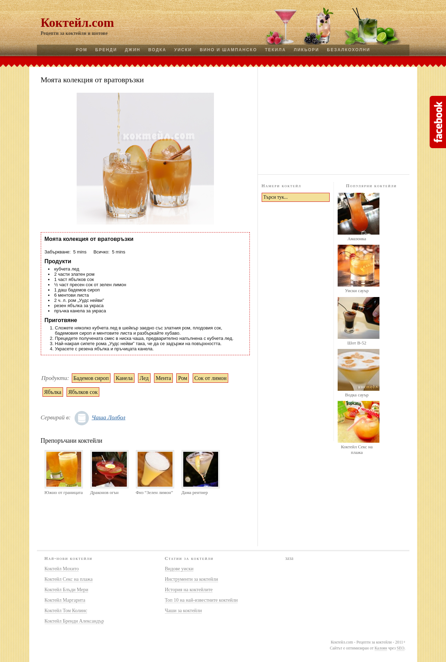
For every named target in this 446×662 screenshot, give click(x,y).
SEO (400, 648)
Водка (157, 49)
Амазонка (356, 238)
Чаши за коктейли (183, 610)
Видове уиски (179, 568)
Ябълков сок (83, 392)
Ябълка (52, 392)
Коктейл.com (77, 23)
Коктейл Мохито (62, 568)
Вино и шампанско (228, 49)
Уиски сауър (357, 290)
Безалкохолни (348, 49)
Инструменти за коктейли (191, 579)
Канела (124, 378)
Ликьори (306, 49)
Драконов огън (104, 492)
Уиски (183, 49)
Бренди (106, 49)
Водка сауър (356, 394)
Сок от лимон (210, 378)
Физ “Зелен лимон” (154, 492)
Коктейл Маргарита (65, 600)
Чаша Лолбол (108, 417)
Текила (275, 49)
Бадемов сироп (91, 378)
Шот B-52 (356, 342)
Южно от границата (64, 492)
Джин (132, 49)
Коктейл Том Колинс (66, 610)
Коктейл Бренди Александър (74, 621)
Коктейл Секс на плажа (356, 449)
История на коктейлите (189, 589)
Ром (81, 49)
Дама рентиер (195, 492)
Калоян (381, 648)
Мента (163, 378)
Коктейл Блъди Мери (67, 589)
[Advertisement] (333, 119)
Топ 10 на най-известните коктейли (201, 600)
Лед (144, 378)
